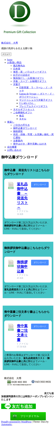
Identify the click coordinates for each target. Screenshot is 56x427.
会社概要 (12, 147)
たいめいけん (27, 103)
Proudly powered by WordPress (16, 421)
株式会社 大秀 (9, 43)
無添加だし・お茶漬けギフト (28, 78)
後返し (10, 122)
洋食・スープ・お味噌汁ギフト (30, 81)
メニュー (6, 54)
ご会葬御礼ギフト (22, 112)
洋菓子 (16, 84)
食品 (21, 115)
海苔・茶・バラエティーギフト (30, 72)
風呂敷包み (19, 65)
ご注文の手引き (21, 125)
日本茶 (16, 68)
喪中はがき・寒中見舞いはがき (30, 144)
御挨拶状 (18, 131)
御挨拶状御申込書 (22, 266)
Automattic (6, 424)
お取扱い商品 (14, 62)
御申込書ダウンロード (25, 128)
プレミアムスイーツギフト (33, 106)
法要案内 (18, 140)
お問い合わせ (14, 150)
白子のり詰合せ (21, 75)
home (10, 59)
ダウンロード (40, 184)
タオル (22, 119)
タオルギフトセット (24, 109)
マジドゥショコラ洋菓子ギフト (36, 100)
